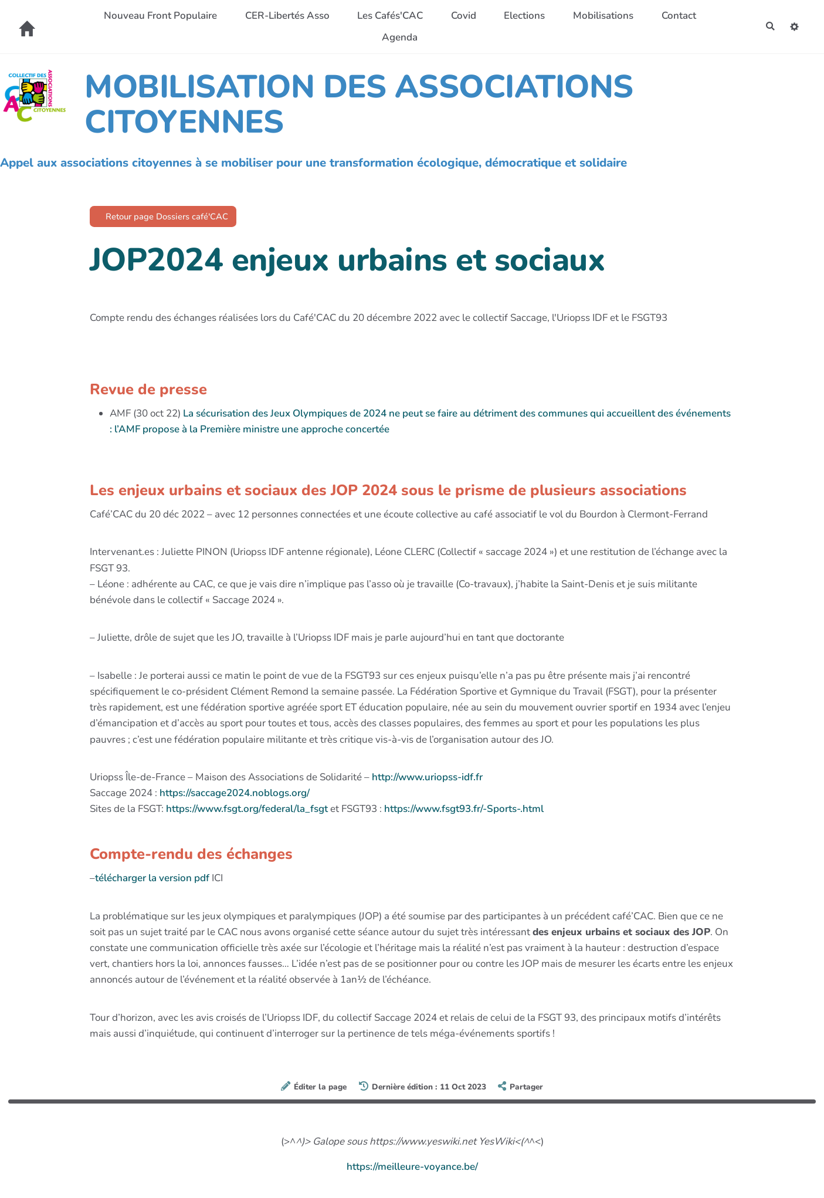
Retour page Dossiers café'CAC (175, 218)
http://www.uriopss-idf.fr (427, 780)
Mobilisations (599, 15)
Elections (520, 15)
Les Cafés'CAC (386, 15)
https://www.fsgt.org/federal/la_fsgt (247, 812)
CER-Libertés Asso (283, 15)
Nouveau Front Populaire (156, 15)
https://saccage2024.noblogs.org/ (235, 796)
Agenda (396, 37)
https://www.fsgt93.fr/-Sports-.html (464, 812)
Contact (674, 15)
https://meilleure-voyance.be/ (412, 1170)
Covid (459, 15)
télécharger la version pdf (153, 881)
